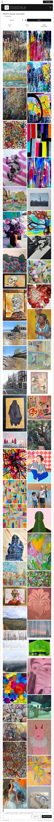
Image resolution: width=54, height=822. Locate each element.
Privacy (45, 820)
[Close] (50, 810)
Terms (41, 820)
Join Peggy (48, 1)
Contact (49, 820)
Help (39, 820)
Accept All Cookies (46, 816)
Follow (39, 20)
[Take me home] (2, 2)
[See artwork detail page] (15, 46)
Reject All (36, 816)
